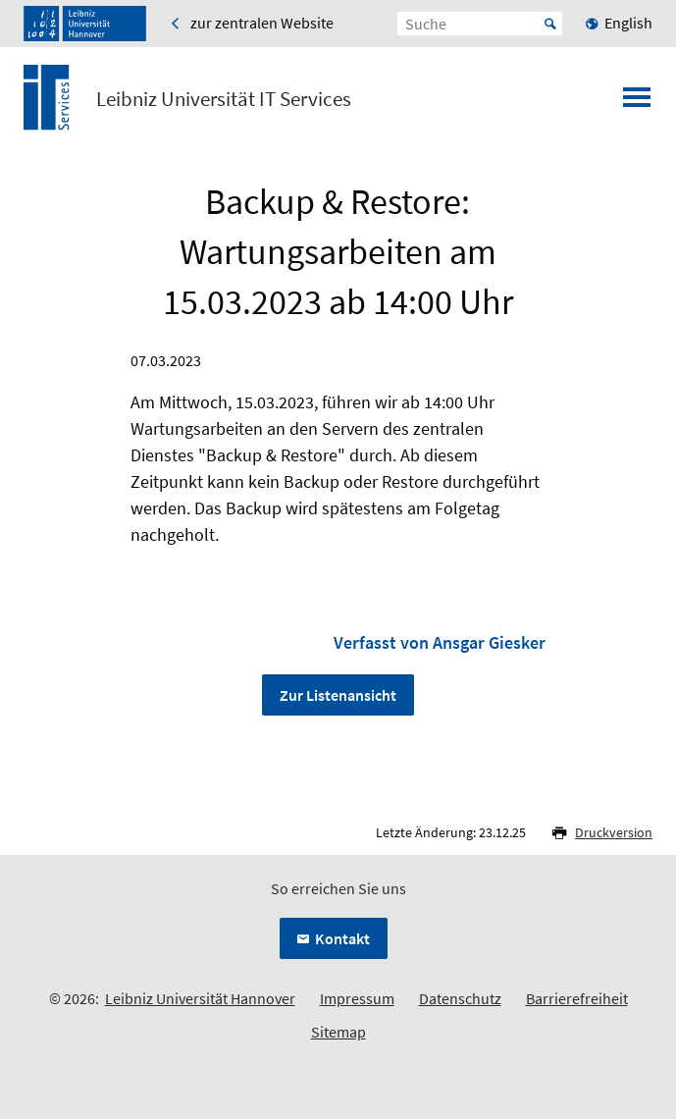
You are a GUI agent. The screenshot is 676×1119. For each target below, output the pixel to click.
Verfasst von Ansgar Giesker (440, 642)
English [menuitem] (628, 22)
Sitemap (338, 1031)
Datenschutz (460, 998)
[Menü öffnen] (636, 103)
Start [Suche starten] (550, 23)
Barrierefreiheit (577, 998)
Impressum (357, 998)
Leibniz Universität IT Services (223, 99)
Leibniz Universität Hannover (200, 998)
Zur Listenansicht (338, 695)
